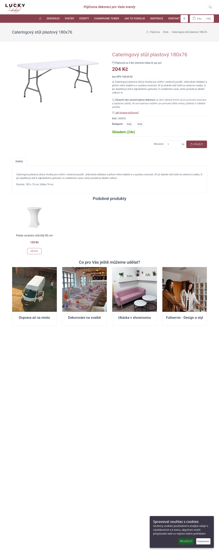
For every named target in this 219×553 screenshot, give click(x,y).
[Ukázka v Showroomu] (134, 289)
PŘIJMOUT (186, 541)
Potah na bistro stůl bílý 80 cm (34, 235)
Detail (34, 251)
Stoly (129, 124)
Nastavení (203, 541)
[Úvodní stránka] (40, 18)
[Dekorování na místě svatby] (84, 289)
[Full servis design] (184, 289)
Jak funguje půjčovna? (127, 112)
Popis (19, 161)
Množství (159, 144)
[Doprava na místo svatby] (34, 289)
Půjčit (196, 144)
